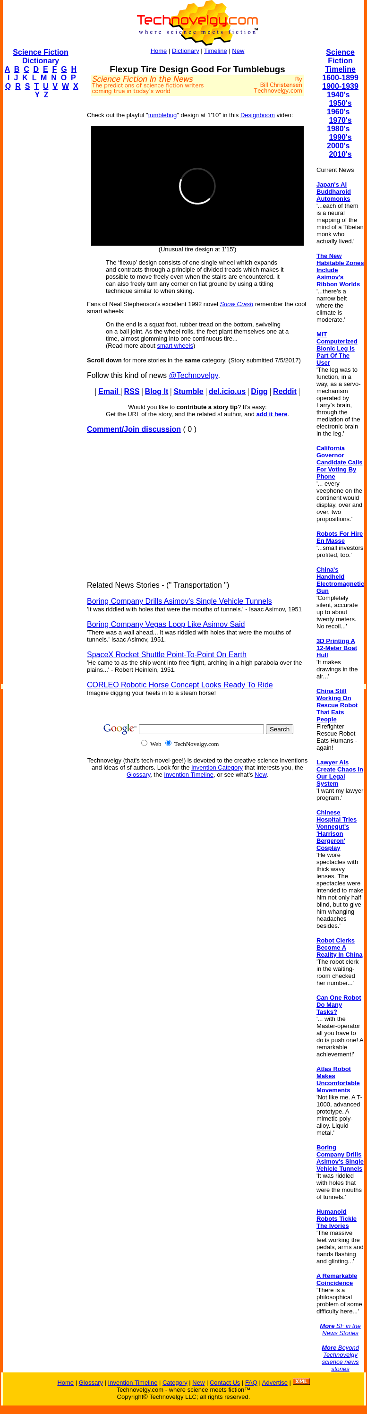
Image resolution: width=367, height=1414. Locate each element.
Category (175, 1382)
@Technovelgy (193, 375)
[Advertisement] (40, 248)
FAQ (251, 1382)
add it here (272, 414)
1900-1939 (340, 86)
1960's (338, 112)
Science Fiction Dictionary (40, 56)
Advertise (275, 1382)
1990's (340, 137)
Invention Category (217, 767)
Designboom (257, 115)
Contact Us (225, 1382)
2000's (338, 146)
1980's (338, 129)
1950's (340, 103)
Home (159, 50)
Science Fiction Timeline (340, 60)
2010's (340, 154)
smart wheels (175, 345)
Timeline (215, 50)
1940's (338, 95)
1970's (340, 120)
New (238, 50)
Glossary (138, 774)
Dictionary (185, 50)
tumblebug (162, 115)
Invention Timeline (188, 774)
